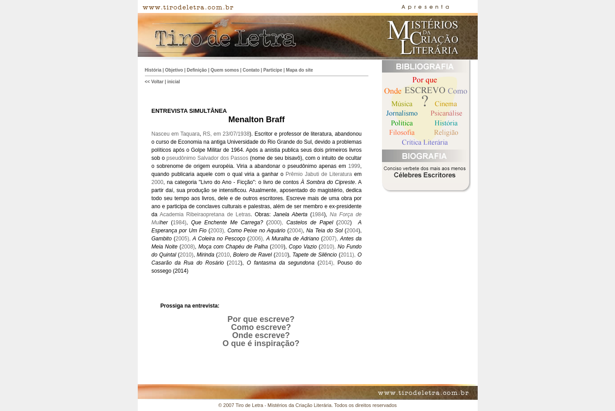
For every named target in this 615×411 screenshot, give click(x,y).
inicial (173, 81)
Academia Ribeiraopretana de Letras (205, 214)
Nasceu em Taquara (176, 134)
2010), (328, 247)
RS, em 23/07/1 (222, 134)
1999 (354, 166)
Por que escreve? (260, 319)
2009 (277, 247)
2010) (187, 255)
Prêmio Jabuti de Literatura (319, 174)
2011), (348, 255)
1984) (180, 222)
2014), (327, 263)
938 (245, 134)
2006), (257, 238)
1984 (318, 214)
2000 (158, 182)
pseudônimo (180, 158)
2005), (183, 238)
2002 (344, 222)
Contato (251, 70)
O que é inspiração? (260, 343)
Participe (272, 70)
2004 (352, 230)
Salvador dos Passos (222, 158)
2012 (235, 263)
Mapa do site (299, 70)
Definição (197, 70)
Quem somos (225, 70)
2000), (277, 222)
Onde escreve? (261, 335)
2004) (296, 230)
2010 (224, 255)
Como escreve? (261, 327)
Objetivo (174, 70)
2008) (188, 247)
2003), (218, 230)
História (153, 70)
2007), (331, 238)
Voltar (157, 81)
